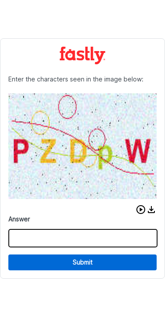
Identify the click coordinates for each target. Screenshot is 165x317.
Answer (19, 219)
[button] (141, 209)
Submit (82, 262)
